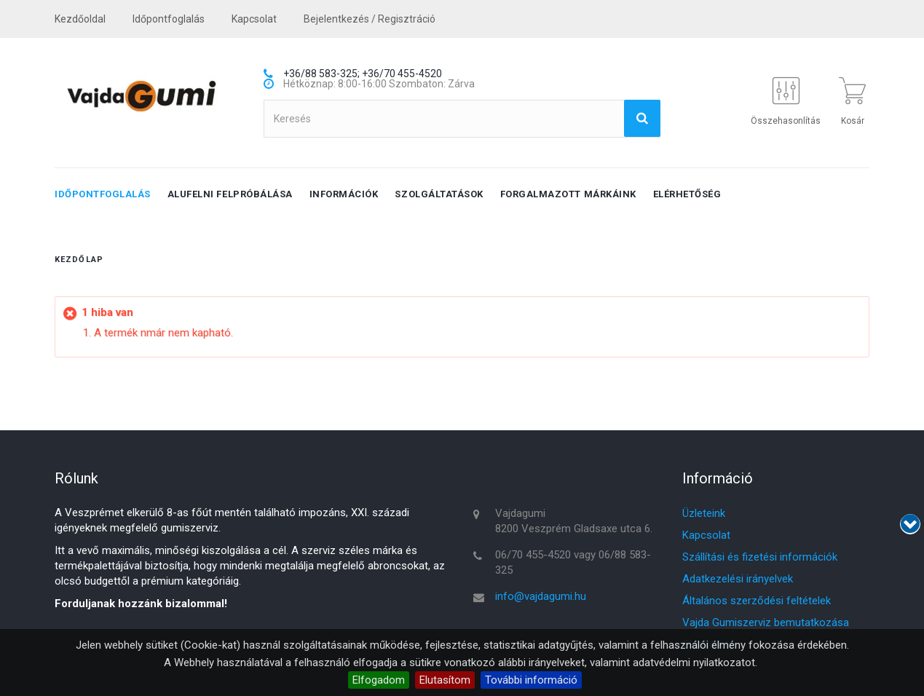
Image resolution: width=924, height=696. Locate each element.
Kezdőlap (79, 259)
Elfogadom (378, 680)
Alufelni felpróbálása (230, 194)
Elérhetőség (687, 194)
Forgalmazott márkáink (568, 194)
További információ (531, 680)
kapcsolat (254, 19)
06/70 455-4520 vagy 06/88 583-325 (573, 562)
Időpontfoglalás (169, 19)
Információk (344, 194)
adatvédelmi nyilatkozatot (694, 662)
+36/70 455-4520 (402, 73)
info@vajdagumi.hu (540, 596)
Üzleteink (703, 513)
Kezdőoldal (80, 19)
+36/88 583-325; (321, 73)
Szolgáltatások (439, 194)
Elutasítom (444, 680)
